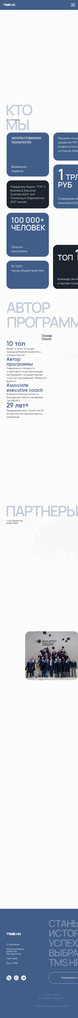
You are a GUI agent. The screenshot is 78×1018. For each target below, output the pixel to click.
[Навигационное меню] (73, 4)
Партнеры (12, 959)
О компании (12, 944)
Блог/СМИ (12, 963)
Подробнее (34, 713)
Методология (13, 954)
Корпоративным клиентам (15, 950)
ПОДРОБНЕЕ (29, 74)
